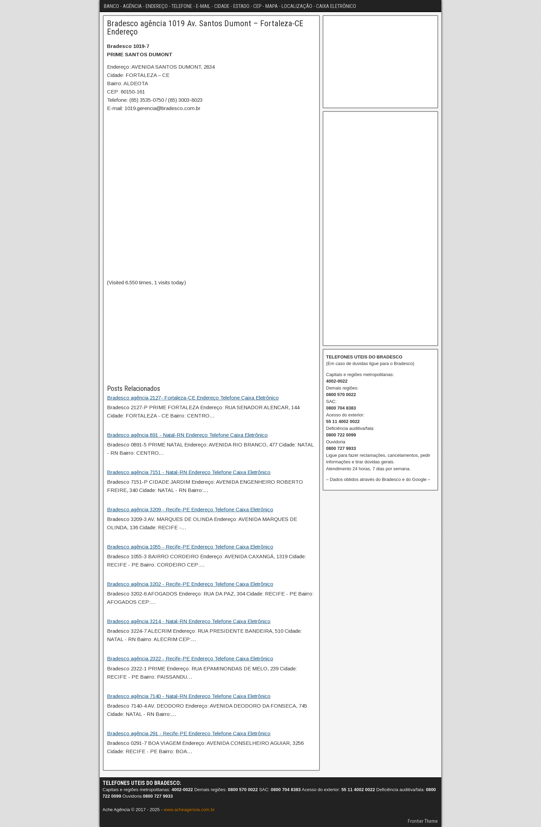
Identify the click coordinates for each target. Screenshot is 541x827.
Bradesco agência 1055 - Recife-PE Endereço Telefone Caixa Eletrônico (190, 547)
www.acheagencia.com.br (189, 809)
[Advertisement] (211, 335)
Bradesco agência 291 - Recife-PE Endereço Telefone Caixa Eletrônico (188, 733)
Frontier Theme (423, 821)
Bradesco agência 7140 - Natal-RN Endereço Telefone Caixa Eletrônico (188, 696)
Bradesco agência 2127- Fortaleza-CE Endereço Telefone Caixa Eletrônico (193, 398)
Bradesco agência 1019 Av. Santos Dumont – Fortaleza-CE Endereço (205, 28)
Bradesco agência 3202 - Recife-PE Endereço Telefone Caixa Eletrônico (190, 584)
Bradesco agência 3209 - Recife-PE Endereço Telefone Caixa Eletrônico (190, 509)
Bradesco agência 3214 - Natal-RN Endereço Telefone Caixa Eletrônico (188, 621)
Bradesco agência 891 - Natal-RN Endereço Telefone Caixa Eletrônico (187, 435)
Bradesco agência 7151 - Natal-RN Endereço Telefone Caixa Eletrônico (188, 472)
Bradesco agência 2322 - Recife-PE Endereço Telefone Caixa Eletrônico (190, 658)
